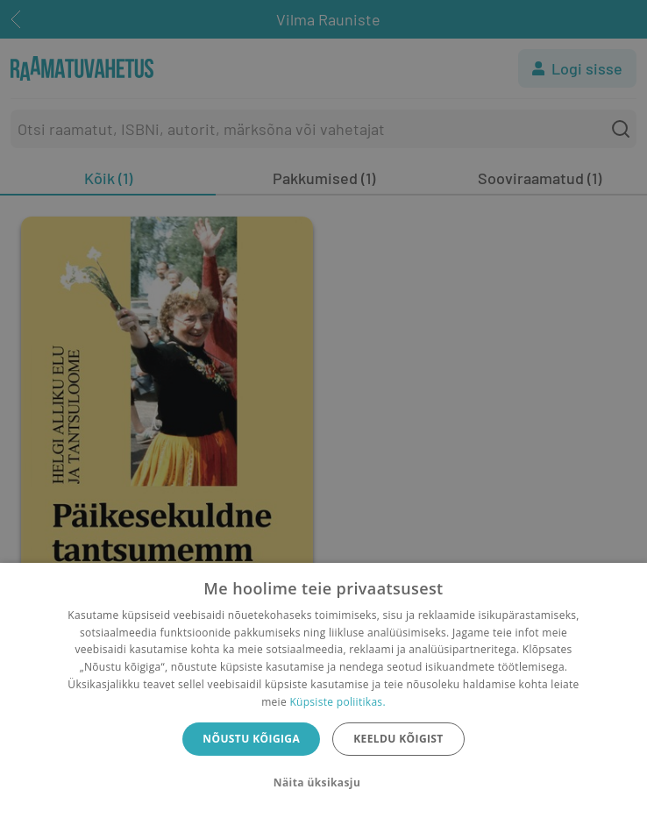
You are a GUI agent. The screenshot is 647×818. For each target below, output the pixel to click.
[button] (323, 783)
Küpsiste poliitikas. (337, 701)
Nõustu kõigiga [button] (251, 738)
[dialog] (323, 690)
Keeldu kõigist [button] (398, 738)
